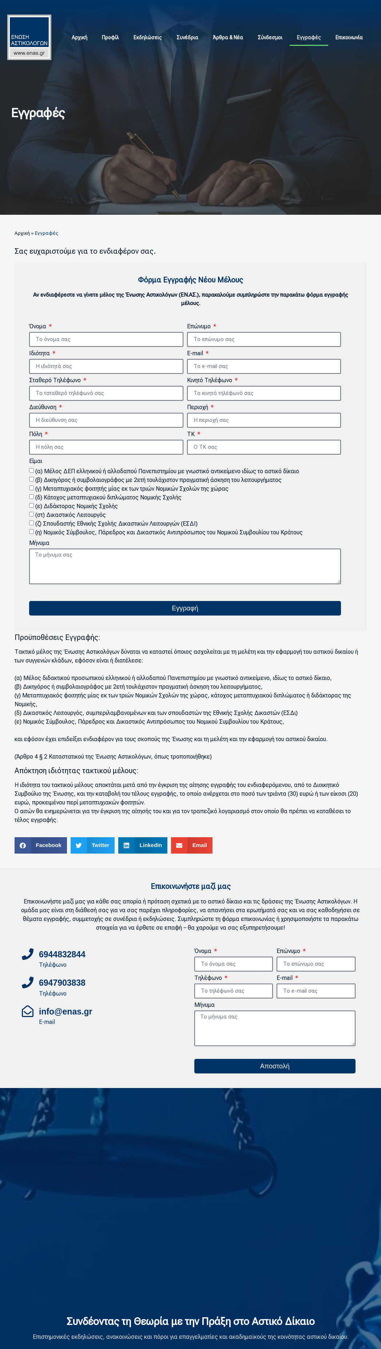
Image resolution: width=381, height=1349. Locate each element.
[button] (41, 845)
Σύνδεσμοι (270, 37)
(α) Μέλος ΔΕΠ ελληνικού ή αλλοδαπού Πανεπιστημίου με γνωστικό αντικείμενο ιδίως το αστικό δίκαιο (167, 471)
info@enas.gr (65, 1011)
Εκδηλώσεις (148, 37)
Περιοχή (198, 407)
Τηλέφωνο (208, 978)
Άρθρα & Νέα (228, 37)
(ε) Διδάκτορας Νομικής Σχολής (76, 506)
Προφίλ (110, 37)
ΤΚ (191, 434)
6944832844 (62, 954)
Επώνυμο (199, 327)
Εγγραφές (309, 37)
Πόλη (36, 434)
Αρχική (79, 37)
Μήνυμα (39, 543)
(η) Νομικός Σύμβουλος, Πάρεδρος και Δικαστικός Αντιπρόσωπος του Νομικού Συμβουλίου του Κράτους (169, 532)
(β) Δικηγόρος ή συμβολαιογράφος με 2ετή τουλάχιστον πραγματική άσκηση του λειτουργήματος (158, 479)
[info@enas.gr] (27, 1011)
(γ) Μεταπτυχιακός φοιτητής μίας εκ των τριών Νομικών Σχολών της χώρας (132, 488)
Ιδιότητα (40, 354)
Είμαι (35, 461)
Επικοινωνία (349, 37)
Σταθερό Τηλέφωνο (55, 380)
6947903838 (62, 983)
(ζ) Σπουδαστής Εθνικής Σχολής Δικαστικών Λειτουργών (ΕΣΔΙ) (116, 523)
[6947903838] (27, 982)
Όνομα (38, 327)
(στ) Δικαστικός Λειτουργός (70, 514)
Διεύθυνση (43, 407)
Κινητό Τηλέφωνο (210, 380)
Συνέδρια (187, 37)
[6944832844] (27, 954)
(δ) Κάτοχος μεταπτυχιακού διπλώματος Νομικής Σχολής (108, 497)
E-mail (196, 354)
